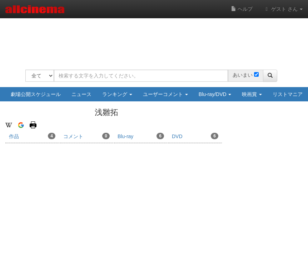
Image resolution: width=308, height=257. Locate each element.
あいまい (243, 74)
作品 (32, 136)
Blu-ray (141, 136)
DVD (195, 136)
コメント (86, 136)
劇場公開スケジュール (36, 94)
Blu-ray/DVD (215, 94)
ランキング (117, 94)
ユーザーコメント (165, 94)
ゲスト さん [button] (283, 9)
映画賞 (252, 94)
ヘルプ (242, 9)
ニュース (81, 94)
